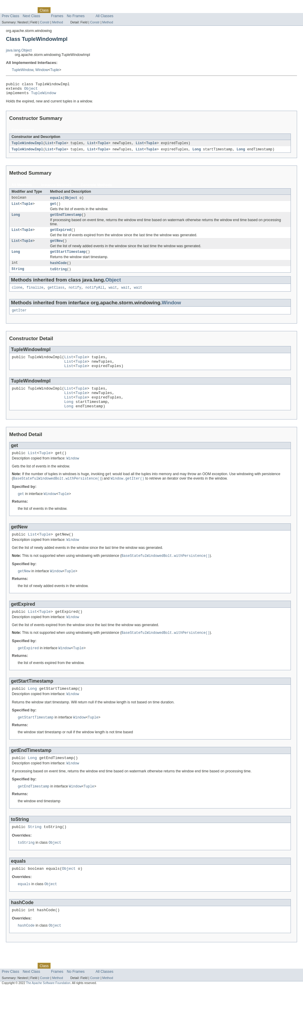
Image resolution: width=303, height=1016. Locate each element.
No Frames (76, 16)
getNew (56, 246)
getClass (56, 295)
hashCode (58, 269)
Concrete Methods (96, 188)
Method (57, 22)
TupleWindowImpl (27, 146)
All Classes (104, 16)
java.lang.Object (19, 50)
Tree (67, 10)
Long (196, 152)
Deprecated (84, 10)
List (49, 146)
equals (56, 201)
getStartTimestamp (68, 258)
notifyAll (95, 295)
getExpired (60, 235)
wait (113, 295)
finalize (35, 295)
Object (31, 90)
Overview (9, 10)
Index (101, 10)
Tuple (54, 70)
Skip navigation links (16, 5)
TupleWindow (22, 70)
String (18, 276)
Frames (57, 16)
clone (17, 295)
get (53, 207)
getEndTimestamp (66, 219)
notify (75, 295)
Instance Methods (56, 188)
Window (41, 70)
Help (113, 10)
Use (57, 10)
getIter (19, 318)
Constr (44, 22)
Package (27, 10)
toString (58, 276)
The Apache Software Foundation (48, 1010)
